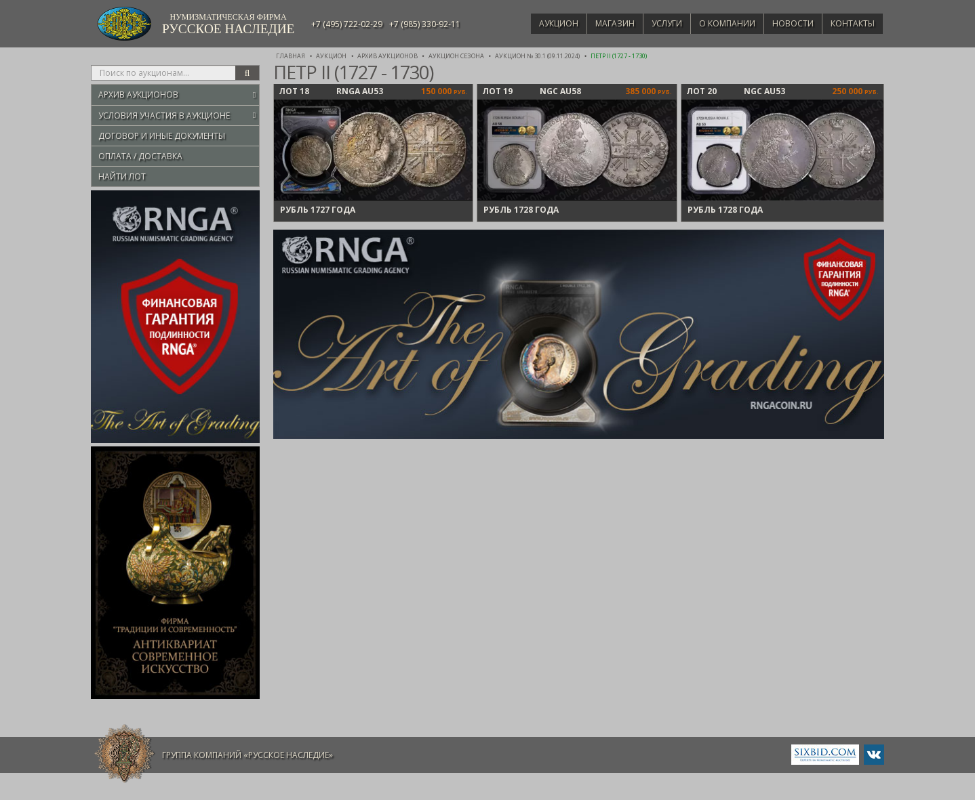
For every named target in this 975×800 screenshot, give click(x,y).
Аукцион (539, 23)
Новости (787, 23)
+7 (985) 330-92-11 (424, 24)
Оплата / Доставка (140, 156)
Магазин (598, 23)
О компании (718, 23)
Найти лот (122, 176)
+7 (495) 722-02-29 (346, 24)
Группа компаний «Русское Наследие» (247, 755)
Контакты (851, 23)
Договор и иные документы (161, 136)
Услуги (654, 23)
